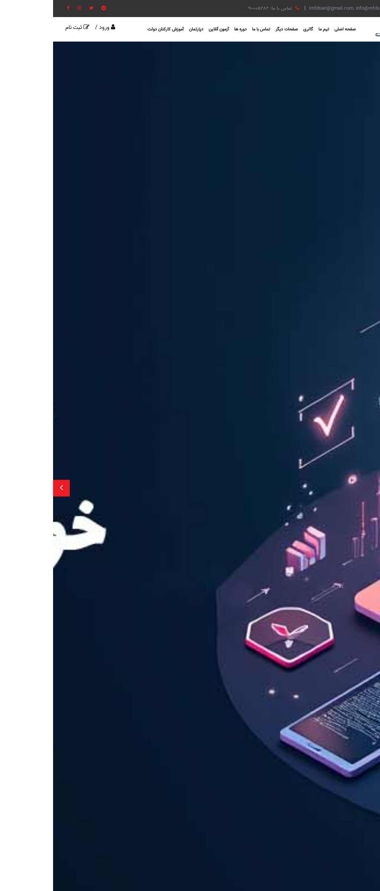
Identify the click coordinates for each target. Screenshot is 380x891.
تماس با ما (208, 29)
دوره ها (187, 29)
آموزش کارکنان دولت (112, 29)
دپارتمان (143, 29)
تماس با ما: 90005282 (220, 8)
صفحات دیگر (233, 29)
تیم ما (270, 29)
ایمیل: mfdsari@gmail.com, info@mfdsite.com (310, 8)
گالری (255, 29)
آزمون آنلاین (165, 29)
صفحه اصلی (292, 29)
